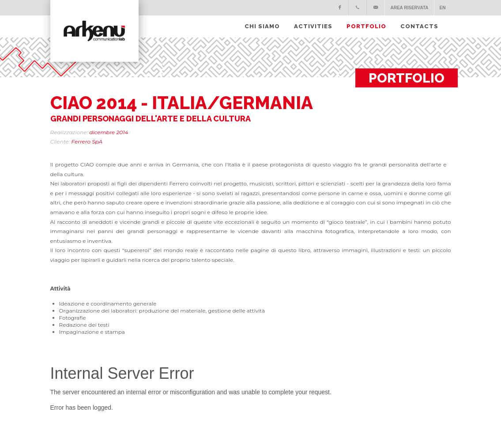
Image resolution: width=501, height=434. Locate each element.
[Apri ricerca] (448, 18)
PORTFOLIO (366, 26)
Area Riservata (409, 7)
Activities (313, 26)
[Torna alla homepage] (94, 30)
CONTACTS (419, 26)
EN (443, 7)
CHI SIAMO (262, 26)
